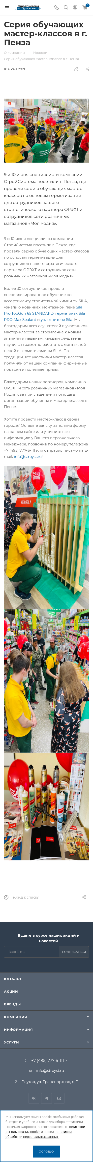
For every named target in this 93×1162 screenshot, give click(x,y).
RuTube (59, 1098)
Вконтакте (34, 1098)
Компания (15, 1017)
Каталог (13, 979)
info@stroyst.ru (28, 456)
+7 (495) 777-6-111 (47, 1061)
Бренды (12, 1004)
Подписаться (74, 952)
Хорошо (46, 1151)
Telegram (46, 1098)
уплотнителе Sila (56, 319)
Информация (18, 1030)
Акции (11, 991)
